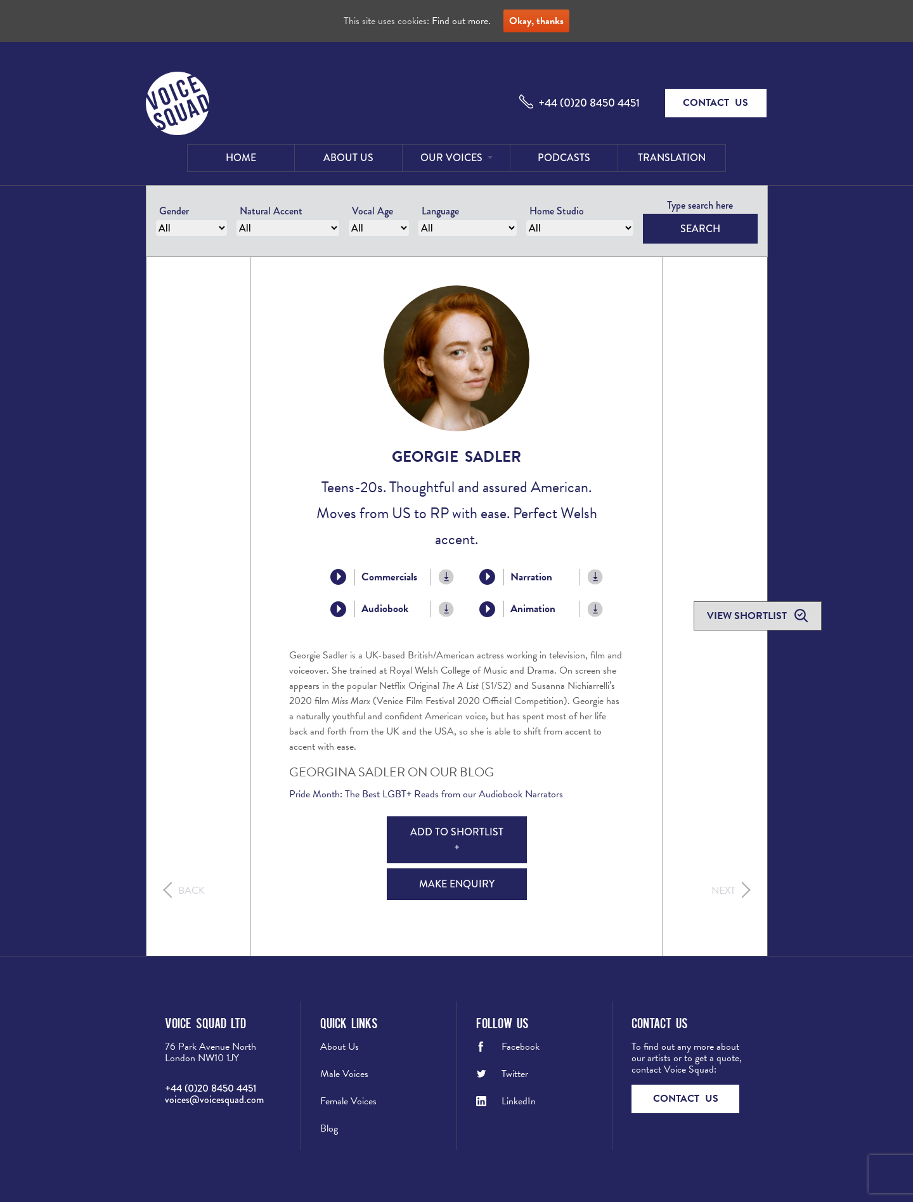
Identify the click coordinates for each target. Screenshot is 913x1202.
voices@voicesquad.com (214, 1099)
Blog (329, 1128)
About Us (348, 157)
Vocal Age (372, 211)
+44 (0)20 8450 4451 (589, 103)
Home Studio (556, 211)
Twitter (515, 1073)
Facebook (521, 1046)
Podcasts (564, 157)
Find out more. (461, 21)
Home (241, 157)
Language (440, 211)
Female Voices (348, 1101)
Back (191, 890)
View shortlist (748, 616)
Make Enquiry (457, 884)
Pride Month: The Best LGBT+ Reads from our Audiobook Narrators (427, 794)
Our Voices (451, 157)
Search (700, 228)
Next (723, 890)
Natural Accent (271, 211)
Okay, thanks (536, 21)
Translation (672, 157)
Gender (174, 211)
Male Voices (344, 1073)
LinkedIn (519, 1101)
